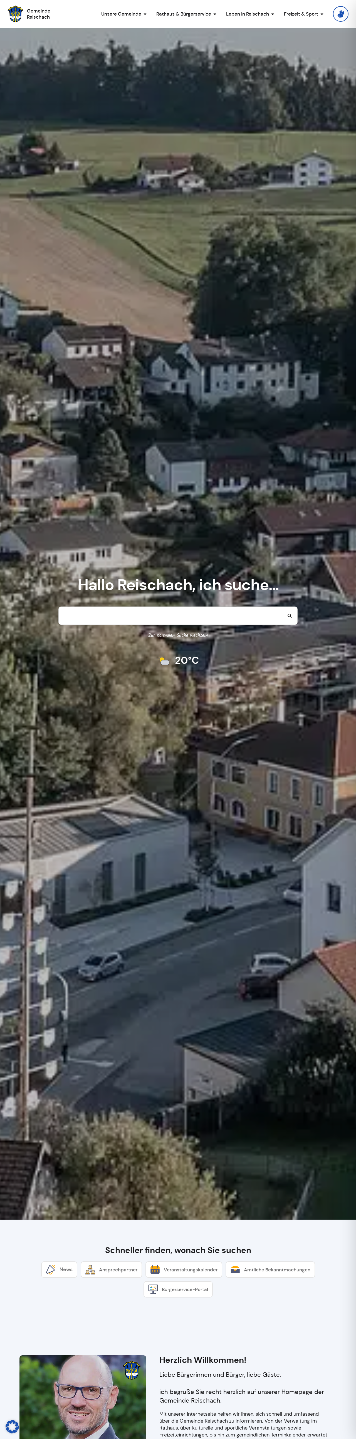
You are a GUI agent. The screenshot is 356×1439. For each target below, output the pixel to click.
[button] (12, 1427)
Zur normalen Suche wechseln (178, 635)
